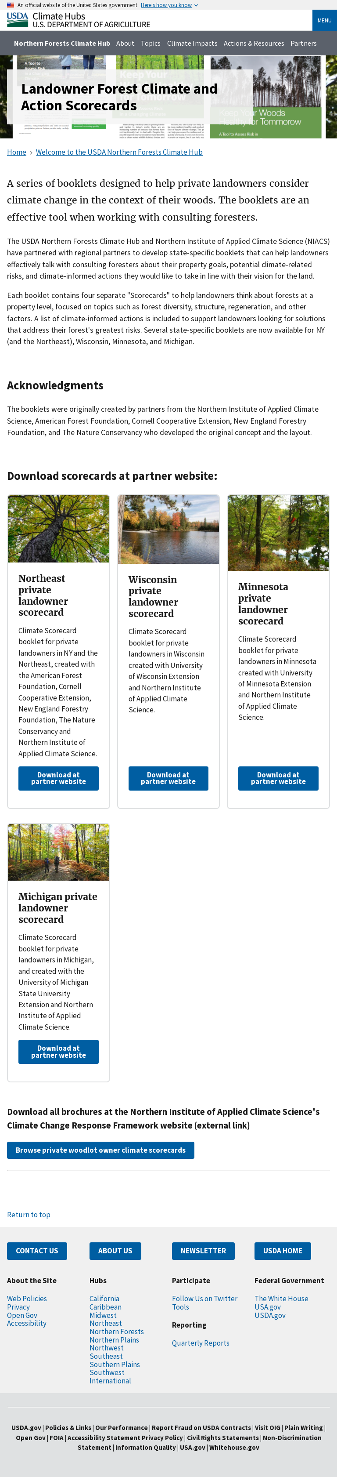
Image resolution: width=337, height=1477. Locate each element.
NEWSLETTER (203, 1251)
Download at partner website (58, 778)
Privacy (18, 1307)
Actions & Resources (254, 43)
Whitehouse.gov (234, 1447)
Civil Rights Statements (223, 1437)
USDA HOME (282, 1251)
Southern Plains (115, 1364)
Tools (180, 1307)
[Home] (78, 25)
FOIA (57, 1437)
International (110, 1381)
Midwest (103, 1315)
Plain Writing (304, 1427)
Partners (303, 43)
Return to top (28, 1214)
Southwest (107, 1372)
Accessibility (27, 1323)
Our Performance (121, 1427)
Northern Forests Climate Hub (62, 43)
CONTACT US (37, 1251)
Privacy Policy (162, 1437)
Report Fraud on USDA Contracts (201, 1427)
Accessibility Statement (104, 1437)
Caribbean (106, 1307)
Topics (151, 43)
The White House (281, 1298)
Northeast (106, 1323)
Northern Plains (114, 1340)
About (125, 43)
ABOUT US (115, 1251)
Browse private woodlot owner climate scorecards (101, 1150)
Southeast (106, 1356)
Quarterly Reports (200, 1343)
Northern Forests (117, 1331)
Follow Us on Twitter (204, 1298)
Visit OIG (267, 1427)
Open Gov (22, 1315)
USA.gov (268, 1307)
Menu (325, 20)
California (104, 1298)
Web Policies (27, 1298)
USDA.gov (270, 1315)
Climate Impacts (192, 43)
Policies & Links (68, 1427)
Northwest (107, 1348)
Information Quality (145, 1447)
